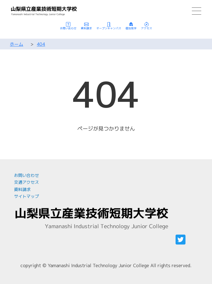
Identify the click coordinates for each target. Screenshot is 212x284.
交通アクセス (26, 182)
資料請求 (22, 189)
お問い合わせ (26, 175)
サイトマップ (26, 196)
